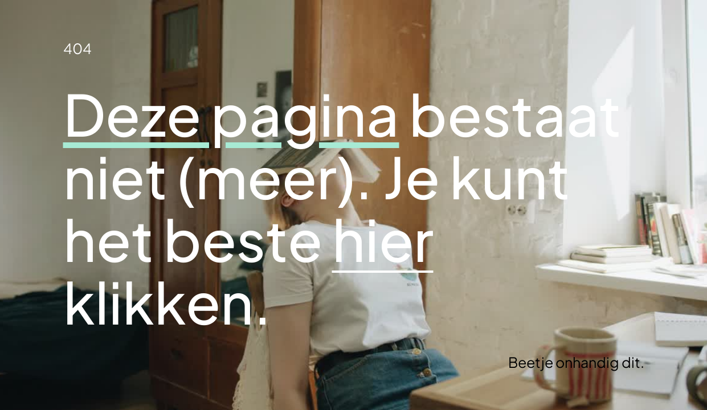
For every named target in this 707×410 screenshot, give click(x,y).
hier (383, 238)
